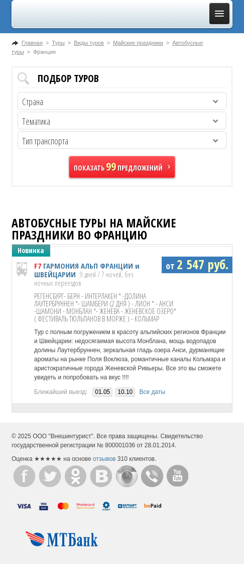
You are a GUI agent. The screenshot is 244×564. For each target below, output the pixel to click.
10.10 (125, 391)
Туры (58, 43)
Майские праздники (138, 43)
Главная (32, 43)
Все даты (153, 391)
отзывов (104, 458)
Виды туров (88, 43)
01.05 (102, 391)
